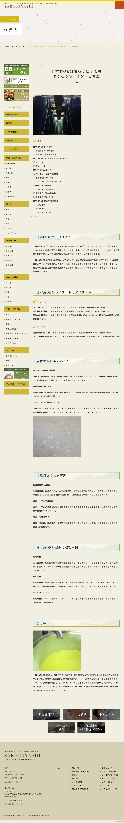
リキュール (10, 201)
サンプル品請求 (107, 781)
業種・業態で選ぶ (14, 316)
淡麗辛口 (9, 252)
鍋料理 (8, 308)
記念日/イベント (12, 364)
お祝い (8, 369)
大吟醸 (8, 172)
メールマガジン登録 (109, 778)
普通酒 (8, 196)
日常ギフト (10, 374)
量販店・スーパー (13, 327)
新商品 (9, 124)
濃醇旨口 (9, 266)
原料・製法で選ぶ (14, 162)
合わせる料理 (12, 283)
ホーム (7, 46)
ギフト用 (10, 358)
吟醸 (8, 182)
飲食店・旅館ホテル (14, 346)
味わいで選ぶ (12, 246)
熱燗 (8, 215)
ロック (8, 233)
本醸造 (8, 191)
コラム (19, 46)
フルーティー (11, 276)
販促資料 (74, 781)
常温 (8, 224)
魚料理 (8, 294)
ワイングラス (11, 238)
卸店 (8, 322)
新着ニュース (106, 771)
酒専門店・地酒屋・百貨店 (17, 341)
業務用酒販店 (11, 336)
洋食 (8, 303)
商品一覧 (74, 771)
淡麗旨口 (9, 257)
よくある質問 (76, 785)
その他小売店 (11, 350)
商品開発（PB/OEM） (80, 792)
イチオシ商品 (12, 152)
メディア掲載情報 (108, 774)
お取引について (77, 788)
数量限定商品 (12, 115)
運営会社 (104, 788)
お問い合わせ (106, 785)
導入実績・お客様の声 (16, 392)
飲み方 (9, 208)
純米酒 (8, 187)
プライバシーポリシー (110, 792)
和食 (8, 299)
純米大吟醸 (10, 168)
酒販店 (8, 331)
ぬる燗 (8, 219)
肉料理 (8, 289)
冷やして (9, 229)
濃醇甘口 (9, 271)
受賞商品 (10, 143)
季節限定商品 (12, 133)
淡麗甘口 (9, 261)
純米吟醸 (9, 177)
